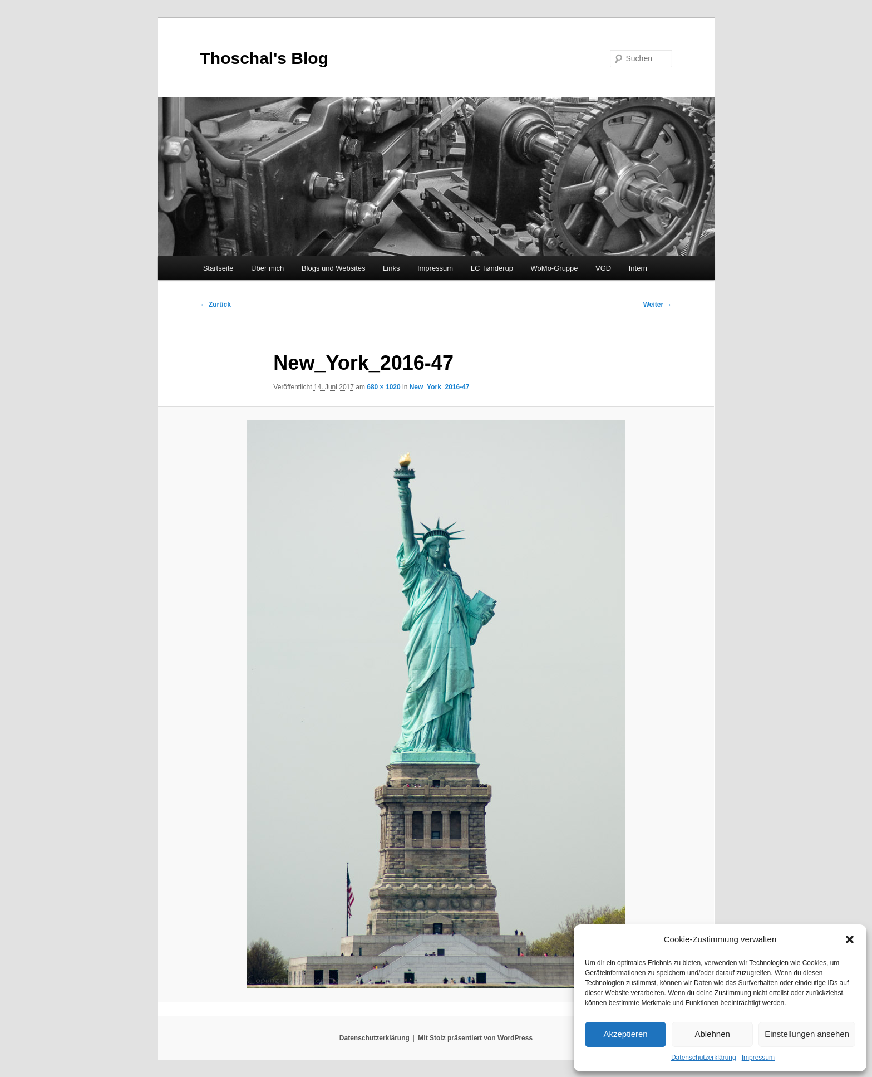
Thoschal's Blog (264, 58)
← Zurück (215, 305)
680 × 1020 (383, 387)
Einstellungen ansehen (807, 1034)
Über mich (267, 268)
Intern (638, 268)
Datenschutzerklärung (703, 1057)
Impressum (758, 1057)
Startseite (218, 268)
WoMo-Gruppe (554, 268)
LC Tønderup (492, 268)
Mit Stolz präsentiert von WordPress (475, 1038)
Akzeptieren (625, 1034)
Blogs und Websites (334, 268)
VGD (603, 268)
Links (391, 268)
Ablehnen (712, 1034)
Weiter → (657, 305)
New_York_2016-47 (440, 387)
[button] (849, 939)
